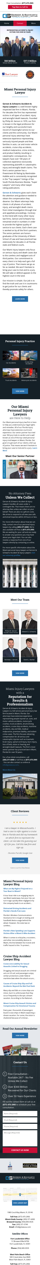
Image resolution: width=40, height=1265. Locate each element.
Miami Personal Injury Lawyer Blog (18, 882)
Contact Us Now (20, 1150)
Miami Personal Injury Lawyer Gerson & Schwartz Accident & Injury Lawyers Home (20, 16)
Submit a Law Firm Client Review (20, 868)
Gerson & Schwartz (12, 192)
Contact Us (20, 1062)
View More (20, 391)
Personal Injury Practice (20, 341)
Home (6, 23)
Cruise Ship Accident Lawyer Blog (17, 957)
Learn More (20, 299)
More (33, 23)
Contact (20, 23)
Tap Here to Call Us (20, 7)
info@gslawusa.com (11, 765)
